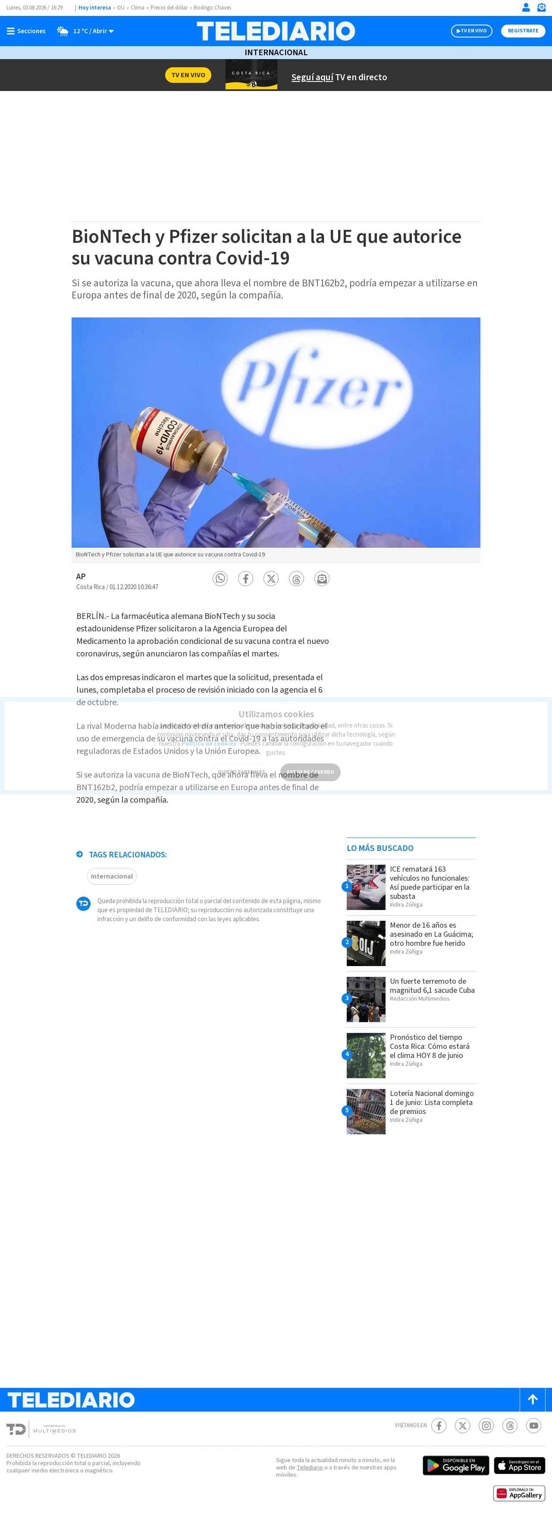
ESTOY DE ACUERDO (310, 765)
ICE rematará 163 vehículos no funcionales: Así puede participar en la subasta (430, 883)
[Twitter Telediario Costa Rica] (462, 1425)
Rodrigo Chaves (212, 8)
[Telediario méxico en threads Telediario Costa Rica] (510, 1425)
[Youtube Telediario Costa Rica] (533, 1425)
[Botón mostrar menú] (28, 31)
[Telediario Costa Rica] (275, 31)
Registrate (523, 31)
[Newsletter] (541, 9)
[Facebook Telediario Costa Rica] (438, 1425)
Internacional (276, 53)
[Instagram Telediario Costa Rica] (486, 1425)
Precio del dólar (169, 8)
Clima (137, 8)
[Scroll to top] (533, 1400)
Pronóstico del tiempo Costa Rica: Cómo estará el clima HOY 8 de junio (430, 1046)
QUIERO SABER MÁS (241, 765)
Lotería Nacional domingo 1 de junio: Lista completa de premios (432, 1102)
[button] (220, 578)
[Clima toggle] (83, 31)
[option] (276, 440)
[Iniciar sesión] (526, 7)
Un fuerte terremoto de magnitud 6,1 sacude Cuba (432, 986)
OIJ (121, 8)
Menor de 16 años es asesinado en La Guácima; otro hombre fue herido (431, 934)
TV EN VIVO (474, 31)
